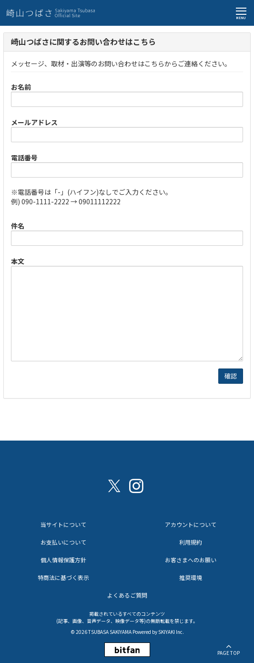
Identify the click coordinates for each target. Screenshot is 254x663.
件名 (17, 226)
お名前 (21, 87)
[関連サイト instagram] (136, 485)
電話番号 (24, 157)
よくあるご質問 (127, 595)
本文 (17, 261)
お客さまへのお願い (190, 560)
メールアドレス (34, 122)
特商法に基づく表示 (63, 577)
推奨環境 (190, 577)
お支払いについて (63, 542)
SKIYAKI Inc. (171, 631)
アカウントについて (190, 524)
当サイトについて (63, 524)
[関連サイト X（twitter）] (114, 485)
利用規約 (190, 542)
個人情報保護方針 (63, 560)
